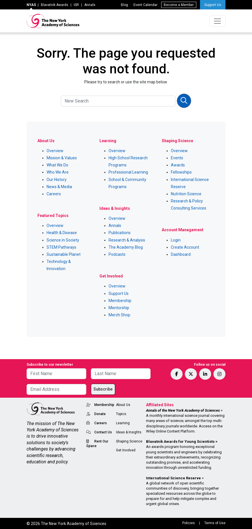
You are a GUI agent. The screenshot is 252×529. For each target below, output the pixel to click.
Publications (120, 232)
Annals (89, 5)
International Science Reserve (173, 478)
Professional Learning (128, 172)
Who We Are (58, 172)
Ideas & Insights (128, 432)
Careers (54, 194)
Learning (123, 423)
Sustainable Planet (64, 254)
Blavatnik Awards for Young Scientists (180, 441)
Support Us (212, 5)
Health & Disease (62, 232)
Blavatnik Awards (54, 5)
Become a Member (179, 5)
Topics (121, 414)
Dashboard (181, 254)
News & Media (59, 186)
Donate (100, 414)
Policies (188, 523)
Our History (57, 179)
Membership (120, 300)
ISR (76, 5)
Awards (178, 165)
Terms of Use (214, 523)
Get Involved (125, 450)
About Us (123, 405)
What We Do (57, 165)
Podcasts (117, 254)
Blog (124, 5)
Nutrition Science (186, 194)
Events (177, 158)
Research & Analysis (127, 240)
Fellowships (181, 172)
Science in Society (63, 240)
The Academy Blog (126, 247)
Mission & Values (62, 158)
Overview (55, 150)
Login (176, 240)
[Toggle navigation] (217, 21)
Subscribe (103, 389)
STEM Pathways (61, 247)
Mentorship (119, 307)
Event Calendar (145, 5)
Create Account (185, 247)
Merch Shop (119, 315)
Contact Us (103, 432)
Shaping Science (129, 441)
